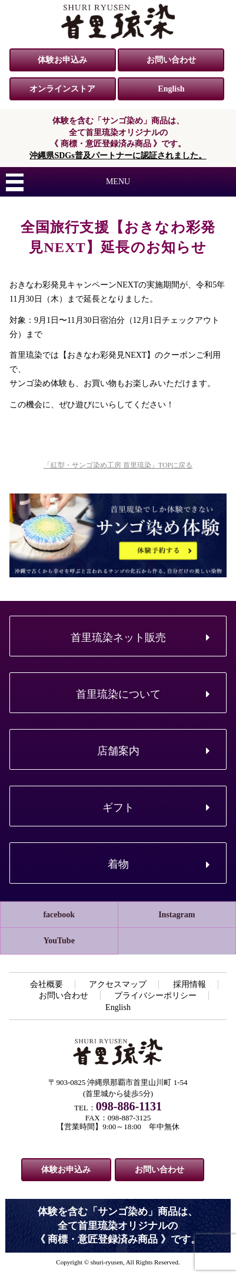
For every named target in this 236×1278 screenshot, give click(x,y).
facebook (59, 914)
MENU (118, 181)
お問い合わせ (171, 59)
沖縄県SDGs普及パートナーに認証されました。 (117, 155)
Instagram (176, 914)
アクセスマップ (118, 984)
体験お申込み (62, 59)
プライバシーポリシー (155, 995)
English (171, 88)
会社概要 (46, 984)
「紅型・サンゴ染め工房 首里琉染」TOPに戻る (118, 465)
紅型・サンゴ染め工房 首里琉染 (118, 21)
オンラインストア (62, 88)
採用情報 (189, 984)
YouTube (59, 940)
